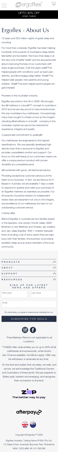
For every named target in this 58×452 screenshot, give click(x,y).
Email (4, 303)
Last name (36, 293)
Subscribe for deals (29, 318)
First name (7, 293)
